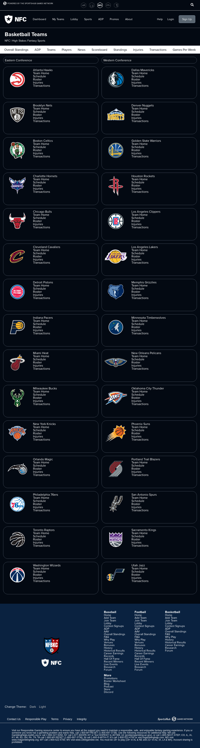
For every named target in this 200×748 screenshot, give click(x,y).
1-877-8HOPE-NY (81, 735)
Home (107, 615)
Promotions (111, 678)
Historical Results (114, 650)
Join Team (110, 620)
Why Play (109, 640)
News (81, 49)
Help (160, 19)
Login (170, 19)
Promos (114, 19)
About (128, 19)
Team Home (41, 73)
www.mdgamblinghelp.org (25, 739)
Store (107, 689)
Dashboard (39, 19)
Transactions (157, 49)
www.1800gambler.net (87, 739)
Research (109, 667)
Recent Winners (113, 661)
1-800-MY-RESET (88, 732)
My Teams (58, 19)
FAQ (106, 637)
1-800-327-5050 (54, 735)
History (108, 648)
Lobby (74, 19)
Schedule (39, 76)
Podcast (108, 686)
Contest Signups (114, 626)
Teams (51, 49)
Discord (108, 692)
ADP (101, 19)
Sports (88, 19)
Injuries (138, 49)
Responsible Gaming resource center (40, 730)
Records (109, 656)
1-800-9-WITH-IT (99, 737)
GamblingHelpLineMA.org (25, 735)
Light (42, 706)
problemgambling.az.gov (138, 735)
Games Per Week (184, 49)
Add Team (110, 618)
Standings (120, 49)
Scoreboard (99, 49)
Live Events (111, 664)
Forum (108, 670)
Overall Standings (16, 49)
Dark (33, 706)
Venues (108, 642)
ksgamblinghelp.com (153, 737)
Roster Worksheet (115, 681)
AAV (106, 631)
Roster (37, 79)
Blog (106, 684)
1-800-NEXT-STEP (170, 735)
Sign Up (187, 19)
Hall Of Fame (112, 659)
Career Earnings (113, 653)
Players (66, 49)
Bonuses (109, 645)
